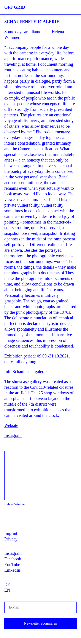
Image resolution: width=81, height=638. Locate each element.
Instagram (13, 435)
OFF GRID (14, 7)
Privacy (10, 539)
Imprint (10, 533)
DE (7, 584)
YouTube (12, 564)
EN (7, 590)
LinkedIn (12, 570)
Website (11, 425)
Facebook (12, 558)
